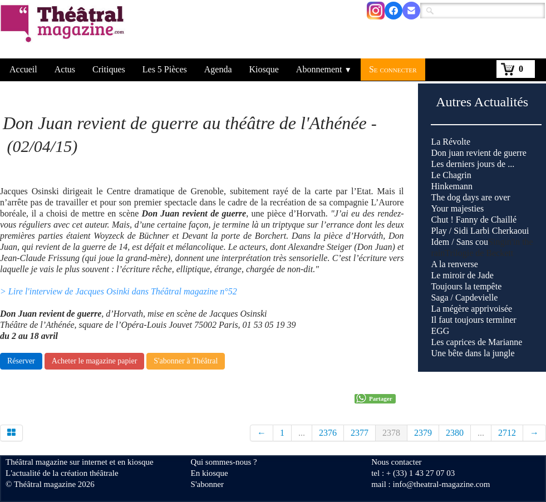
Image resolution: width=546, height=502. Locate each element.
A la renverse (454, 264)
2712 (507, 432)
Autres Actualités (482, 102)
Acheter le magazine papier (94, 361)
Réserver (21, 361)
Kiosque (264, 69)
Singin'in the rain (482, 297)
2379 (423, 432)
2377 (359, 432)
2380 (455, 432)
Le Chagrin (451, 175)
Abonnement (324, 69)
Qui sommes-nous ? (224, 461)
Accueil (23, 69)
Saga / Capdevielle (464, 297)
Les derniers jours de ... (472, 164)
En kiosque (209, 473)
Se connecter (393, 69)
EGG (440, 331)
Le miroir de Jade (462, 275)
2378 (391, 432)
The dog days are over (470, 197)
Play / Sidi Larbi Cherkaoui (480, 230)
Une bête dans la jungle (472, 353)
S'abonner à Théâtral (186, 361)
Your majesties (457, 208)
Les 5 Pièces (164, 69)
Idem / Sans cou (459, 242)
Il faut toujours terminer (473, 319)
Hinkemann (452, 186)
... (301, 432)
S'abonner (207, 484)
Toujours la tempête (466, 286)
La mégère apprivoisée (471, 308)
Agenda (218, 69)
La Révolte (450, 141)
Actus (65, 69)
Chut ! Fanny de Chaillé (474, 219)
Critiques (108, 69)
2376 (328, 432)
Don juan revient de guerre (478, 153)
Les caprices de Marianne (476, 342)
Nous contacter (396, 461)
